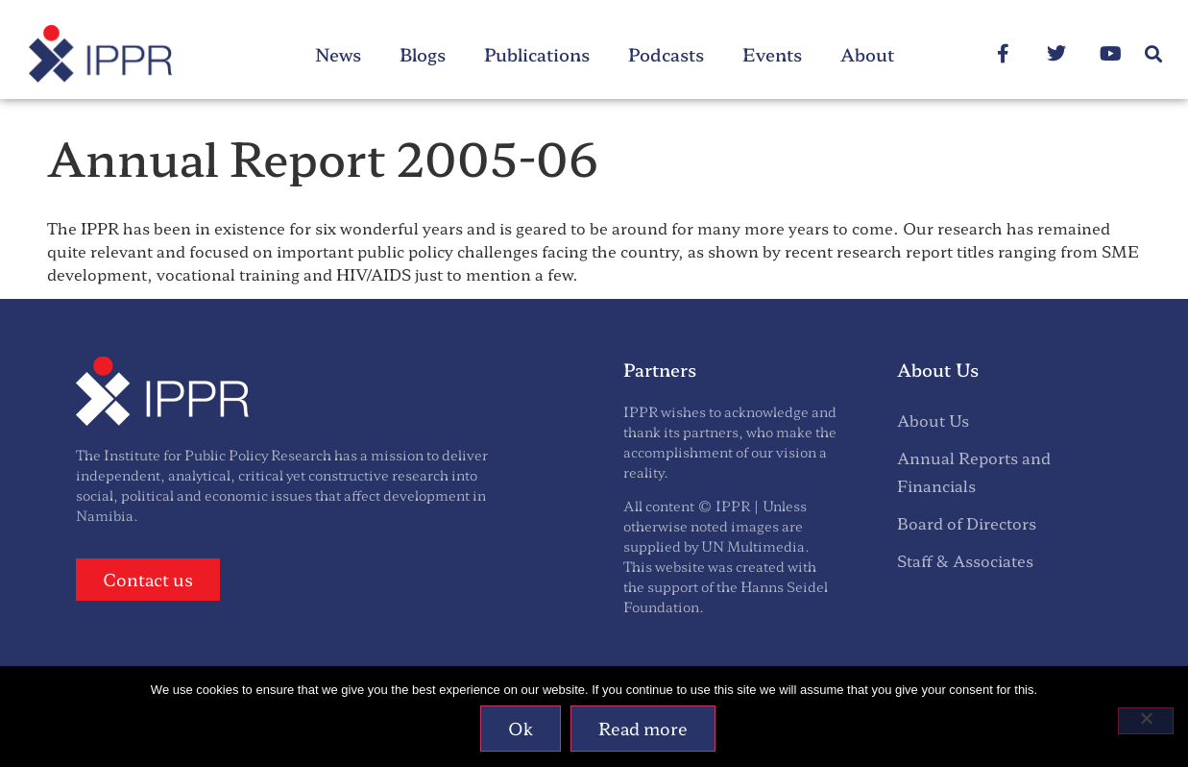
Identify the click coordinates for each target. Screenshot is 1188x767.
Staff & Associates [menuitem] (965, 560)
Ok (520, 729)
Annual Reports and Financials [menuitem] (974, 471)
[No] (1146, 720)
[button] (1153, 54)
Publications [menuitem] (537, 53)
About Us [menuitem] (933, 420)
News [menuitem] (338, 53)
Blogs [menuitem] (423, 53)
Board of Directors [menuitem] (966, 522)
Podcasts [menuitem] (666, 53)
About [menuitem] (867, 53)
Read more (644, 729)
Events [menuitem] (772, 53)
